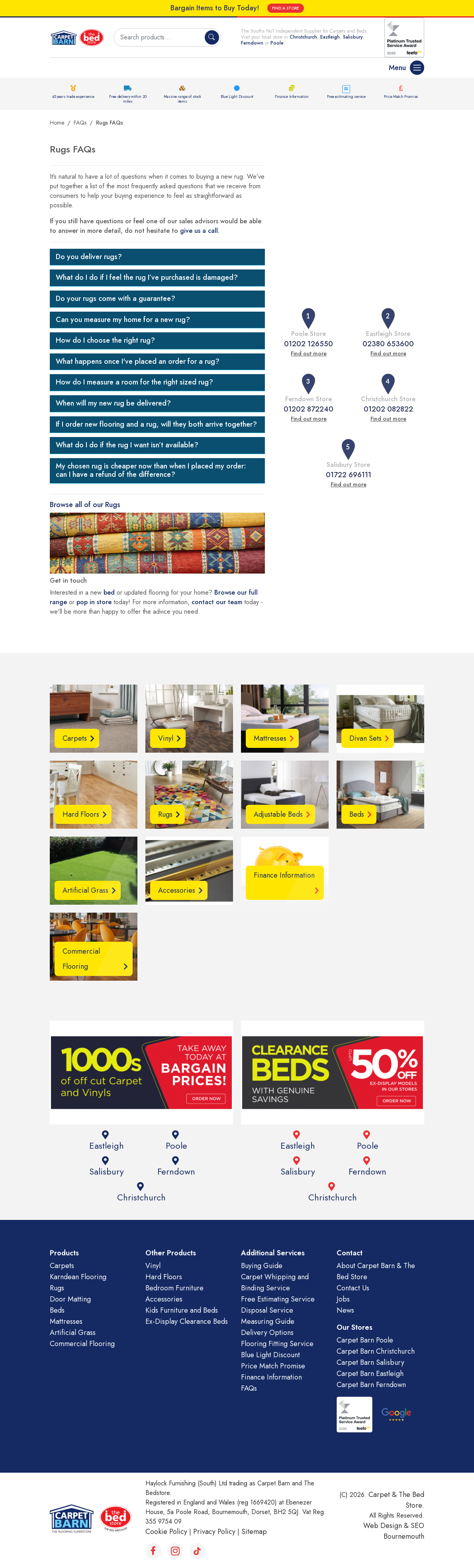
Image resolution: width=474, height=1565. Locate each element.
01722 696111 (348, 475)
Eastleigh (330, 37)
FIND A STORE (285, 8)
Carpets (62, 1266)
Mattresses (66, 1321)
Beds (57, 1310)
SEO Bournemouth (404, 1531)
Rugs (57, 1288)
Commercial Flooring (82, 1344)
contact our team (217, 602)
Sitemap (254, 1531)
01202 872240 (308, 409)
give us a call (199, 230)
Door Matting (70, 1299)
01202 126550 (308, 344)
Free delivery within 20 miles (127, 99)
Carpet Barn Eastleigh (370, 1373)
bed (109, 592)
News (345, 1310)
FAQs (80, 123)
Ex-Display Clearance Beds (186, 1321)
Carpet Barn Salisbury (370, 1362)
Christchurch (303, 37)
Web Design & (387, 1525)
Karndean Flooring (78, 1277)
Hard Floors (163, 1277)
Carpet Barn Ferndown (371, 1385)
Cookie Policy (166, 1531)
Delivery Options (267, 1332)
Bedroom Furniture (174, 1288)
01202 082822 (388, 409)
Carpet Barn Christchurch (376, 1351)
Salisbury (353, 37)
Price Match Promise (401, 97)
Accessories (163, 1299)
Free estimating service (346, 97)
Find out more (309, 353)
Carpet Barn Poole (365, 1340)
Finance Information (291, 97)
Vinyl (153, 1266)
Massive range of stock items (182, 99)
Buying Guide (261, 1266)
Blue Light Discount (237, 97)
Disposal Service (267, 1310)
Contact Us (353, 1288)
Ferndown (253, 43)
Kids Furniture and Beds (181, 1310)
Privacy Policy (214, 1531)
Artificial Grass (73, 1332)
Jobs (343, 1299)
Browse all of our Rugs (85, 505)
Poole (277, 43)
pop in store (94, 602)
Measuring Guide (267, 1321)
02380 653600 (388, 344)
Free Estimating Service (278, 1299)
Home (57, 123)
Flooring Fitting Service (277, 1344)
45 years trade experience (73, 97)
